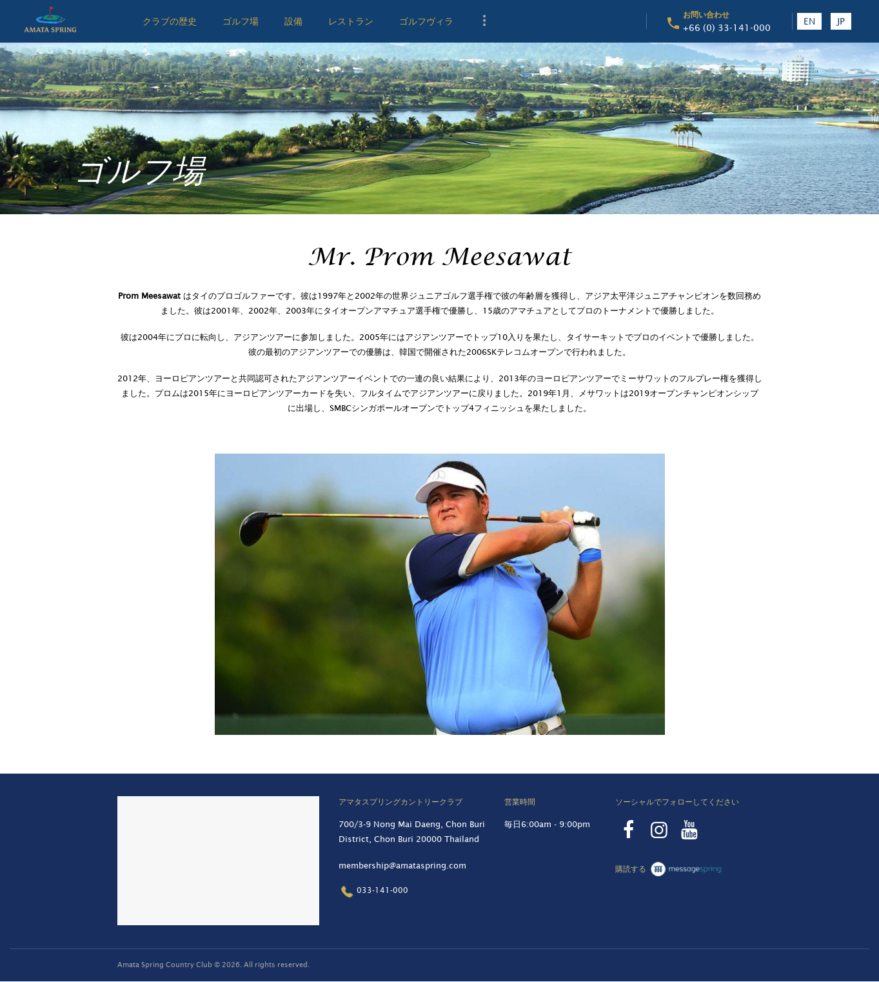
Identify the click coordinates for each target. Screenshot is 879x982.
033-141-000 (373, 891)
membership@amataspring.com (402, 865)
